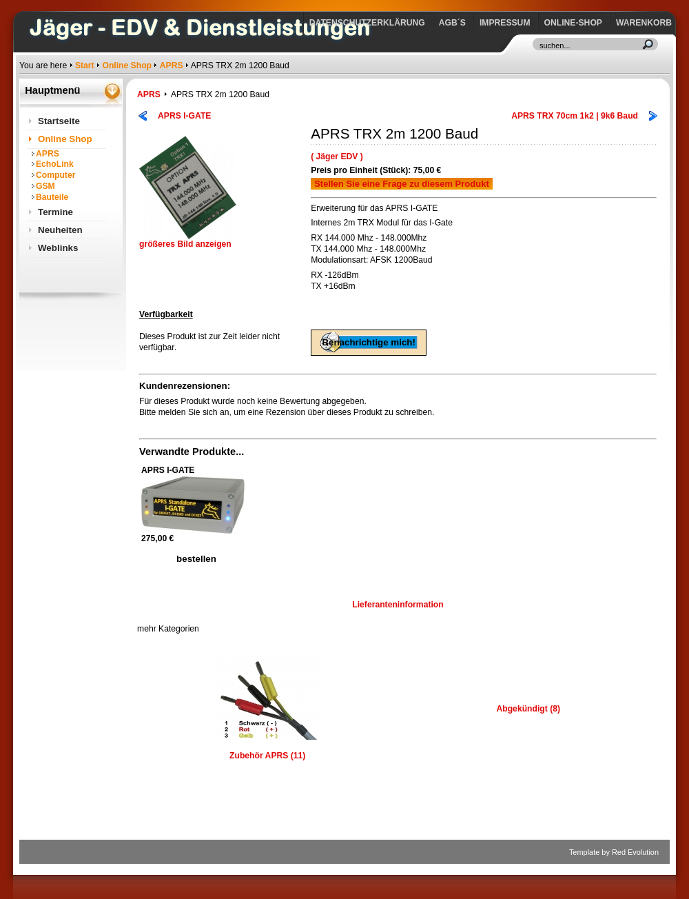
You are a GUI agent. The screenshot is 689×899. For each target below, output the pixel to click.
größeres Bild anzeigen (187, 240)
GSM (45, 186)
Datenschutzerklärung (367, 23)
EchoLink (55, 164)
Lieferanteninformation (397, 604)
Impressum (505, 23)
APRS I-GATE (184, 116)
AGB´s (452, 23)
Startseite (59, 121)
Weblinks (58, 248)
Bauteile (52, 197)
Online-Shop (573, 23)
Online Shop (127, 65)
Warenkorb (644, 23)
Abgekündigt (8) (528, 709)
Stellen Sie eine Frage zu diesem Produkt (401, 184)
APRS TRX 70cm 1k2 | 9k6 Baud (574, 116)
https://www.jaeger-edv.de (22, 3)
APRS (171, 65)
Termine (55, 212)
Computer (55, 175)
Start (84, 65)
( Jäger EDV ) (337, 156)
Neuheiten (60, 230)
